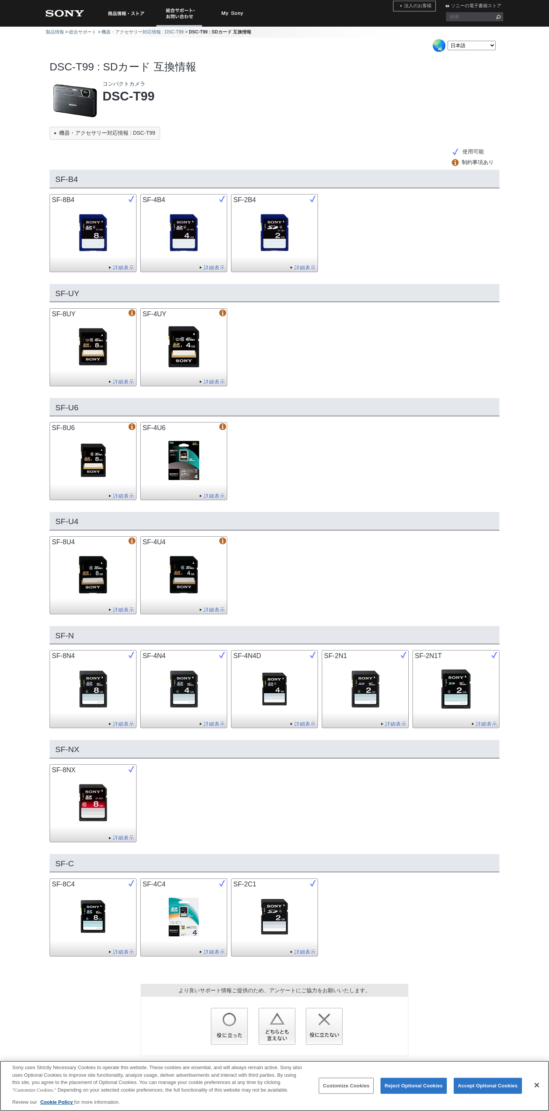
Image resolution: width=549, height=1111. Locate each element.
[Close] (536, 1090)
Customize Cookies (346, 1090)
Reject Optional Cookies (414, 1090)
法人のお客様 (424, 5)
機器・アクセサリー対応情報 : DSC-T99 (142, 32)
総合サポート (82, 32)
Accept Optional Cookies (488, 1090)
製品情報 (55, 32)
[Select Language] (472, 45)
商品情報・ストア (126, 13)
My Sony (232, 13)
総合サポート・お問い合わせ (180, 26)
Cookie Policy (57, 1107)
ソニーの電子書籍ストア (478, 5)
